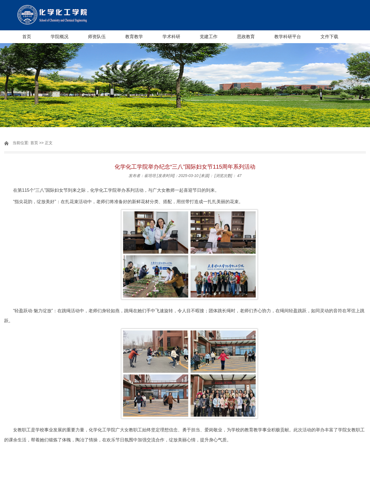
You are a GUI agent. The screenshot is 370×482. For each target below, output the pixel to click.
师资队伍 (97, 36)
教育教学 (134, 36)
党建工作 (209, 36)
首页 (26, 36)
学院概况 (59, 36)
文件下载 (329, 36)
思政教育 (246, 36)
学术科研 (171, 36)
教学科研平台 (287, 36)
